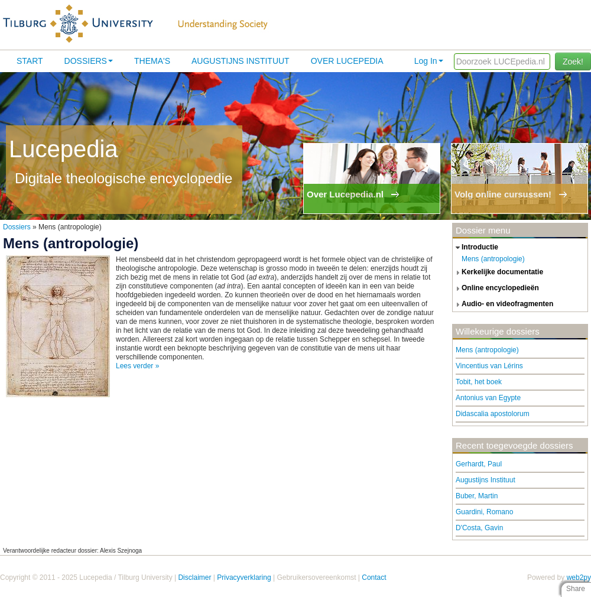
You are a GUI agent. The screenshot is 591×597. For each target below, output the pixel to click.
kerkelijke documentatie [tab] (498, 272)
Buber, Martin (477, 496)
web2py (579, 577)
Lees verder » (137, 366)
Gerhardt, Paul (479, 464)
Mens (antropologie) (493, 259)
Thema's (152, 61)
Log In (428, 61)
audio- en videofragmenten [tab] (503, 304)
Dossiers (88, 61)
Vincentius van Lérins (489, 366)
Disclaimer (194, 577)
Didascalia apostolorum (493, 414)
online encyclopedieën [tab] (496, 288)
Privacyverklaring (244, 577)
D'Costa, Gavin (479, 528)
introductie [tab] (475, 247)
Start (30, 61)
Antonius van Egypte (488, 398)
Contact (374, 577)
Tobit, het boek (479, 382)
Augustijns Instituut (240, 61)
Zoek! (573, 61)
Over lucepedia (347, 61)
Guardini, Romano (484, 512)
